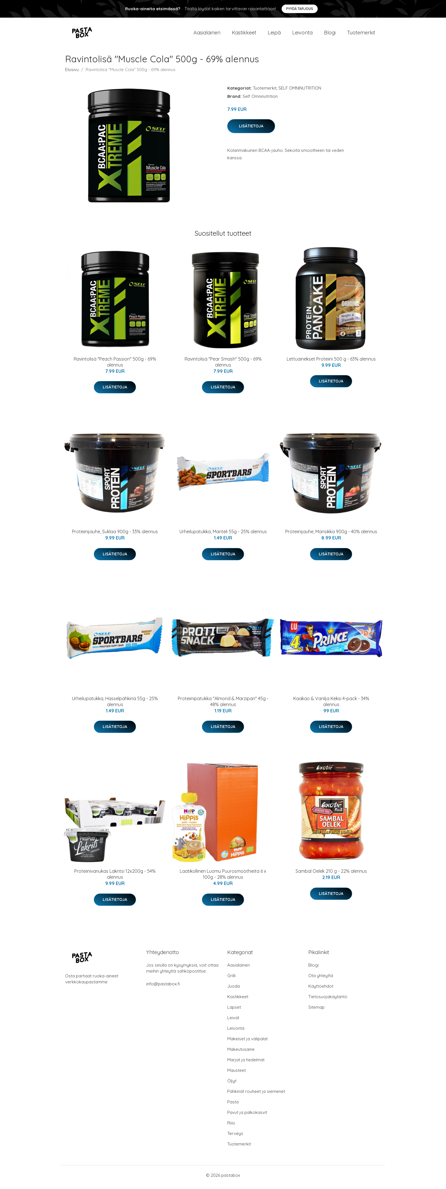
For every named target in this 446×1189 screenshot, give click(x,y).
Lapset (234, 1011)
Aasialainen (206, 34)
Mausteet (236, 1074)
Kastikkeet (244, 34)
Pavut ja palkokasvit (247, 1116)
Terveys (235, 1137)
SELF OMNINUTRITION (299, 92)
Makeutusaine (241, 1053)
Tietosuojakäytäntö (327, 1000)
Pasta (233, 1106)
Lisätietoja (251, 130)
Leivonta (302, 34)
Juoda (233, 990)
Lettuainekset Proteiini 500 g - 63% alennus (331, 363)
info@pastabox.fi (163, 988)
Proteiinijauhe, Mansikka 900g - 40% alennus (331, 535)
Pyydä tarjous (299, 9)
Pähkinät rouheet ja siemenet (256, 1095)
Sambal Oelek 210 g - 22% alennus (331, 875)
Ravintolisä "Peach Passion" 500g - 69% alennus (115, 366)
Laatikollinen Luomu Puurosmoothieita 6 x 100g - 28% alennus (223, 878)
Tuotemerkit (361, 34)
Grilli (231, 979)
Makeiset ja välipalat (247, 1042)
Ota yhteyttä (320, 979)
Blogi (330, 34)
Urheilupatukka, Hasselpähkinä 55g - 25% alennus (115, 705)
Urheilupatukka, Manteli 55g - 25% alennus (223, 535)
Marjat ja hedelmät (246, 1063)
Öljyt (231, 1084)
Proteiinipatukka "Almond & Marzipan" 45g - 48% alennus (223, 705)
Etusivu (72, 73)
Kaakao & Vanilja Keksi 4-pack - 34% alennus (331, 705)
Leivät (233, 1021)
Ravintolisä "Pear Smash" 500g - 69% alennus (223, 366)
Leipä (274, 34)
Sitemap (316, 1011)
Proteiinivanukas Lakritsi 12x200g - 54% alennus (115, 878)
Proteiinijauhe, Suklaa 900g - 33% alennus (115, 535)
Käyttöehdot (320, 990)
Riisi (231, 1127)
